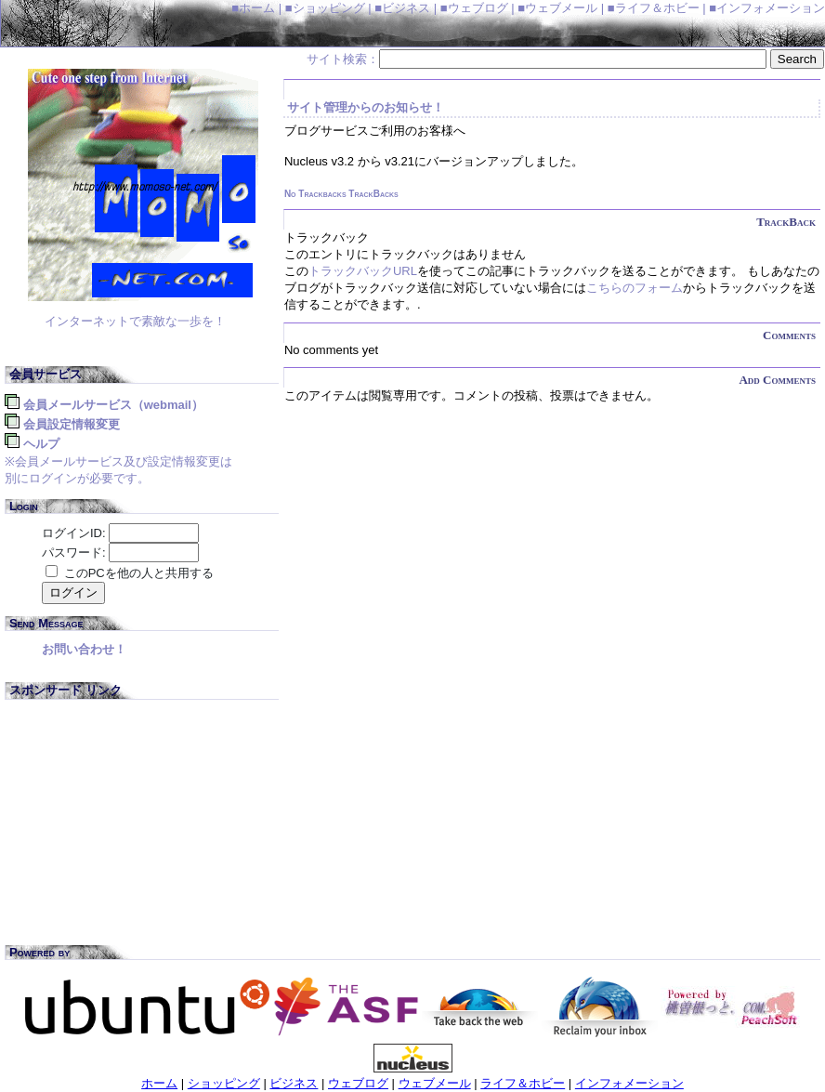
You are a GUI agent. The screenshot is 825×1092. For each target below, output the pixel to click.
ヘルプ (41, 444)
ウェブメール (435, 1083)
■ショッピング (325, 8)
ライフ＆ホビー (522, 1083)
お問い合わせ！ (84, 649)
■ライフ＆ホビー (654, 8)
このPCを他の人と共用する (139, 573)
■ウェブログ (474, 8)
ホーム (159, 1083)
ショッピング (224, 1083)
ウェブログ (358, 1083)
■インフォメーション (767, 8)
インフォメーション (629, 1083)
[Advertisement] (144, 826)
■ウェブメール (557, 8)
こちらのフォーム (634, 288)
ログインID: (74, 533)
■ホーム (253, 8)
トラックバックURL (362, 271)
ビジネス (293, 1083)
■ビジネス (402, 8)
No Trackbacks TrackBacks (341, 194)
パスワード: (74, 552)
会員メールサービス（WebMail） (113, 405)
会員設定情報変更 (71, 424)
